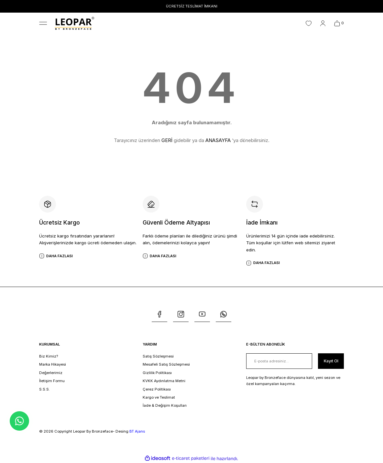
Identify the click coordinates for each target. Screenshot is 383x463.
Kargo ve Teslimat (159, 397)
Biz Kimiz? (48, 356)
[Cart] (339, 23)
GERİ (166, 140)
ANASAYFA (218, 140)
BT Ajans (137, 431)
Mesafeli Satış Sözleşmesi (166, 364)
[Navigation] (43, 23)
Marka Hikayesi (52, 364)
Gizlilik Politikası (157, 372)
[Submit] (330, 361)
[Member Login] (323, 23)
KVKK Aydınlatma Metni (164, 381)
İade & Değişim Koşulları (165, 405)
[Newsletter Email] (279, 361)
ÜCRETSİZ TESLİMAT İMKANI (191, 6)
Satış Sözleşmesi (158, 356)
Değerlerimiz (50, 372)
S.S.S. (44, 389)
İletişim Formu (52, 381)
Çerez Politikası (157, 389)
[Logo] (74, 23)
